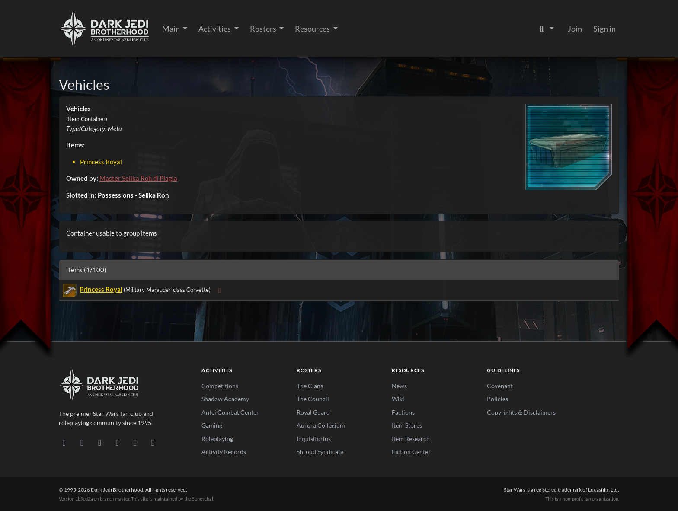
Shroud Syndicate (320, 451)
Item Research (411, 438)
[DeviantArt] (82, 442)
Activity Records (223, 451)
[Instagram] (117, 442)
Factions (403, 412)
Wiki (398, 398)
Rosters (264, 28)
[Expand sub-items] (219, 290)
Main (171, 28)
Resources (313, 28)
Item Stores (407, 425)
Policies (497, 398)
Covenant (500, 386)
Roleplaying (217, 438)
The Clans (310, 386)
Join (575, 28)
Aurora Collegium (321, 425)
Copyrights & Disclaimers (521, 412)
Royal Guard (313, 412)
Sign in (604, 28)
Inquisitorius (314, 438)
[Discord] (64, 442)
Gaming (211, 425)
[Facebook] (99, 442)
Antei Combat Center (230, 412)
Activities (215, 28)
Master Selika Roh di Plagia (138, 178)
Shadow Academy (225, 398)
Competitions (219, 386)
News (399, 386)
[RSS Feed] (152, 442)
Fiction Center (411, 451)
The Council (313, 398)
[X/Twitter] (135, 442)
